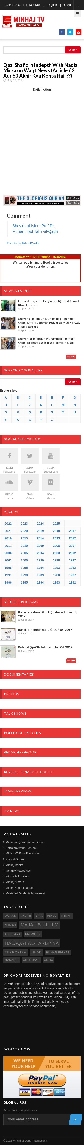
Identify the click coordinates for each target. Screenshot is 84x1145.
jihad (36, 952)
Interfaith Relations (18, 876)
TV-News (12, 811)
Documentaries (19, 674)
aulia (48, 960)
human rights (58, 952)
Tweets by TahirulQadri (23, 243)
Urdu (67, 5)
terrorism (16, 952)
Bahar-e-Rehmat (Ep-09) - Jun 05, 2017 (45, 629)
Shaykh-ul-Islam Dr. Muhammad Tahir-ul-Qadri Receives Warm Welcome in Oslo (46, 341)
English (52, 5)
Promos (11, 694)
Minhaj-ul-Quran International (24, 842)
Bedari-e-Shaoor (20, 752)
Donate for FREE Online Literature (40, 257)
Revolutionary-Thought (28, 772)
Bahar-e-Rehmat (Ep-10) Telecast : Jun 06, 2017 (47, 614)
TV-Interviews (18, 791)
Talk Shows (15, 713)
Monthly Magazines (18, 870)
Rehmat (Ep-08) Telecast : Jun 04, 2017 (45, 647)
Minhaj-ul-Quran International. (30, 1140)
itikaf (66, 915)
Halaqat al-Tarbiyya (32, 943)
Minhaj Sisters (15, 882)
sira (39, 915)
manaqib (12, 960)
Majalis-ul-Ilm (40, 924)
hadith (26, 915)
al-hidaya (13, 934)
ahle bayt (31, 960)
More (71, 356)
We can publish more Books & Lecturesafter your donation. (40, 264)
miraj (10, 925)
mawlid (32, 934)
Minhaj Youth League (19, 887)
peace (51, 915)
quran (10, 915)
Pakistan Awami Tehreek (21, 848)
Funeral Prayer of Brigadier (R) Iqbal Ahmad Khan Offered (48, 303)
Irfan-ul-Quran (15, 859)
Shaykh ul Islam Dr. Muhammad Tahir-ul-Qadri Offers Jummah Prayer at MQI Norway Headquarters (49, 322)
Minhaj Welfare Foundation (23, 853)
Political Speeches (22, 733)
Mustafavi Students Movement (25, 893)
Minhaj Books (14, 865)
